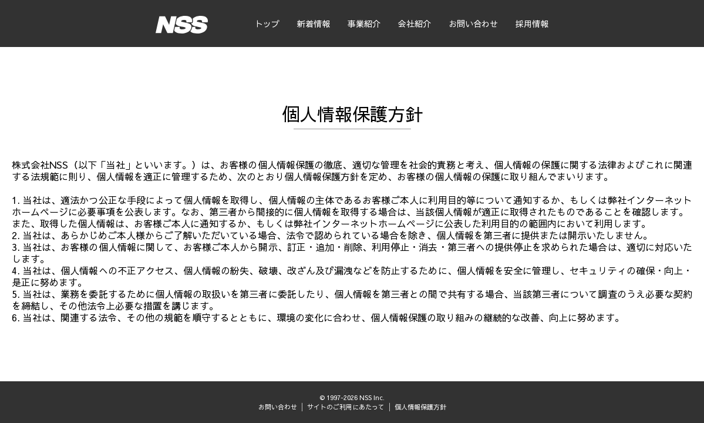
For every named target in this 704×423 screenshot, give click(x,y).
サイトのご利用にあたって (346, 406)
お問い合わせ (277, 406)
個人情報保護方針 (420, 406)
